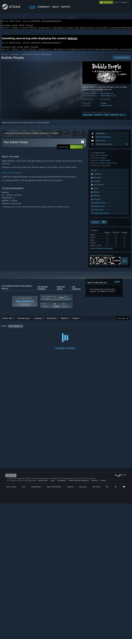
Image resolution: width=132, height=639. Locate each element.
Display (75, 321)
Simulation (104, 158)
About (55, 7)
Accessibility (61, 616)
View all (117, 285)
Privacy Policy (42, 616)
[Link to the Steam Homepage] (13, 9)
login (116, 2)
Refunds (95, 616)
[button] (10, 329)
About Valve (11, 622)
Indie (97, 158)
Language (38, 321)
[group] (66, 329)
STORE (32, 7)
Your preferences (76, 291)
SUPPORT (66, 7)
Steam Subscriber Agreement (79, 616)
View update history (98, 206)
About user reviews (61, 291)
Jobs (24, 622)
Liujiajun (104, 106)
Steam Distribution (54, 622)
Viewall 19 (124, 264)
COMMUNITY (43, 7)
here (103, 294)
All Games (5, 57)
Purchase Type (23, 321)
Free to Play (114, 118)
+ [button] (124, 118)
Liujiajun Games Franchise (30, 57)
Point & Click (98, 118)
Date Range (51, 321)
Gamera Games (106, 108)
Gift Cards (96, 622)
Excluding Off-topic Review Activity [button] (40, 329)
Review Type (7, 321)
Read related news (98, 209)
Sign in (4, 126)
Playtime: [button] (60, 329)
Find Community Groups (100, 216)
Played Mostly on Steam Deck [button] (78, 329)
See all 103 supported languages (101, 251)
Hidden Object (87, 118)
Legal (52, 616)
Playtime (64, 321)
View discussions (97, 213)
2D (121, 118)
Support (70, 622)
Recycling (83, 622)
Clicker (106, 118)
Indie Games (14, 57)
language (124, 2)
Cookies (103, 616)
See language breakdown (43, 291)
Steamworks (36, 622)
